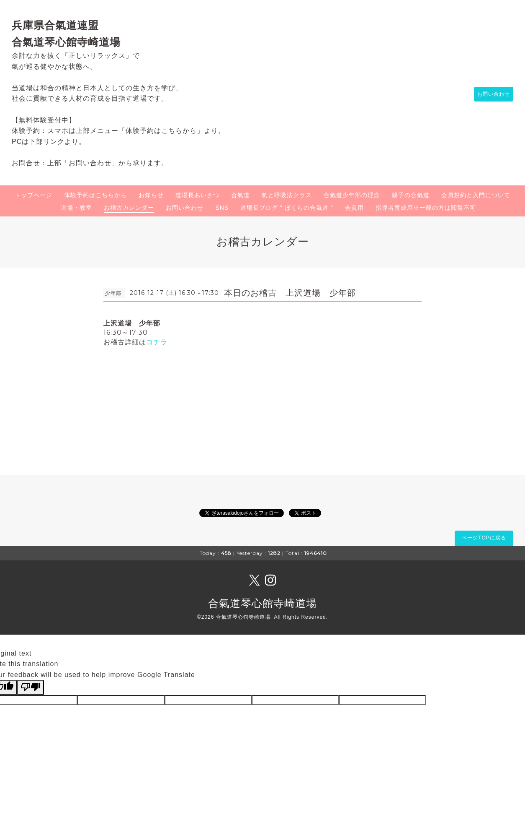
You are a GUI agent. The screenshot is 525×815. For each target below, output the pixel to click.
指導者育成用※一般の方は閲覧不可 (426, 207)
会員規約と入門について (475, 195)
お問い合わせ (489, 94)
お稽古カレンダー (129, 207)
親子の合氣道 (411, 195)
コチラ (156, 342)
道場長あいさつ (197, 195)
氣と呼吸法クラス (287, 195)
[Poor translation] (30, 687)
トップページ (33, 195)
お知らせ (151, 195)
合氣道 (240, 195)
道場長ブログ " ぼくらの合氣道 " (286, 207)
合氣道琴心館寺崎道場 (262, 603)
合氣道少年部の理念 (352, 195)
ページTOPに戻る (484, 538)
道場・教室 (76, 207)
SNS (222, 207)
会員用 (354, 207)
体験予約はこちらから (95, 195)
